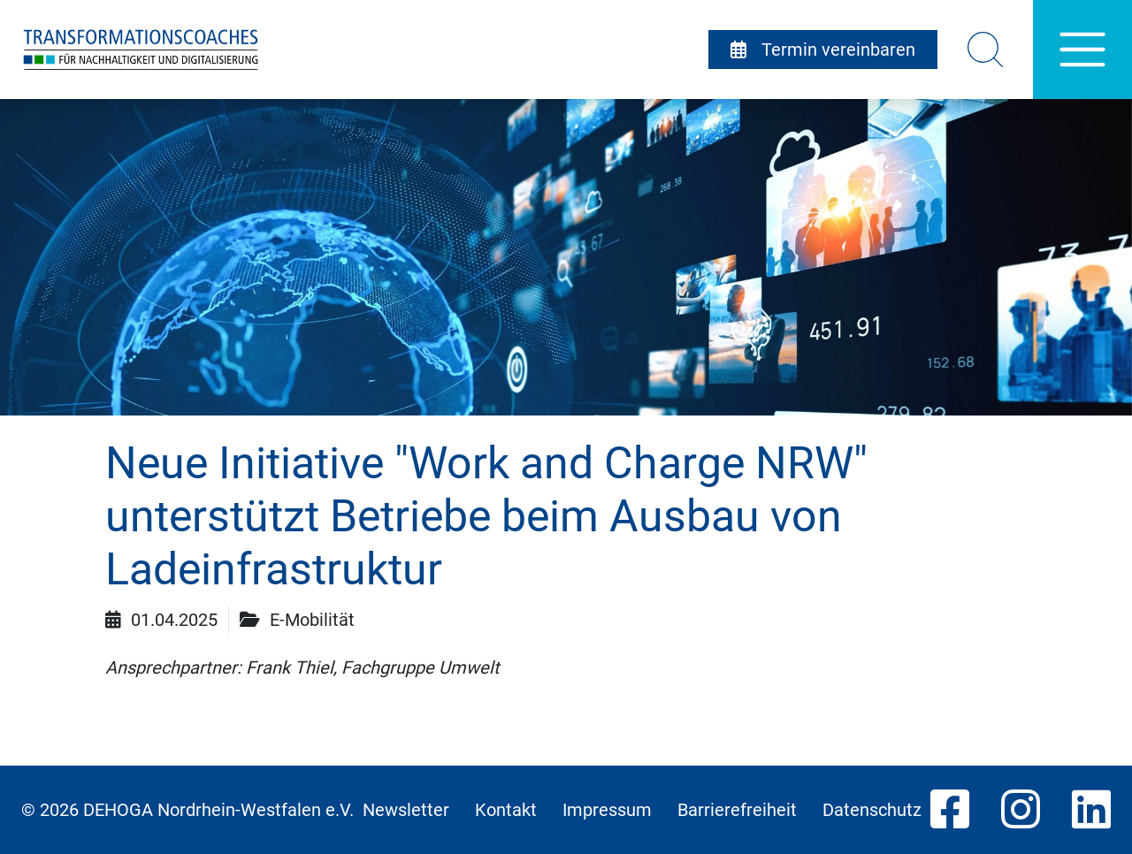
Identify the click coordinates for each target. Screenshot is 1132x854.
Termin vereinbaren (822, 49)
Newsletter (406, 809)
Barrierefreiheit (737, 809)
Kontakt (506, 809)
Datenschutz (872, 809)
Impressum (607, 809)
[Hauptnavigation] (1082, 49)
